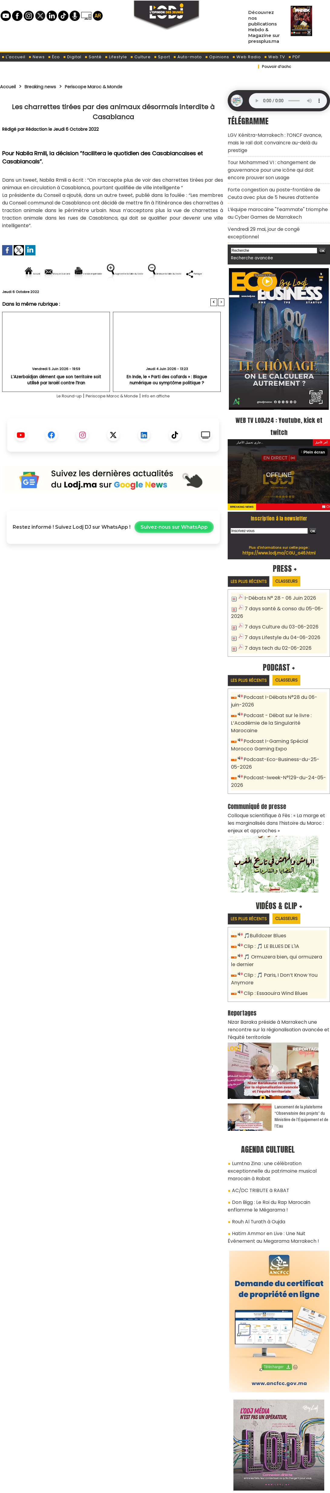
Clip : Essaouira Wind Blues (273, 944)
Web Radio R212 (288, 1459)
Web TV (274, 57)
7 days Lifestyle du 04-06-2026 (279, 607)
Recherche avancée (249, 230)
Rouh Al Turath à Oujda (256, 1154)
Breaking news (46, 86)
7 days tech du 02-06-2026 (275, 617)
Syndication (180, 1485)
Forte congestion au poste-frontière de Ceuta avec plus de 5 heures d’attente (277, 178)
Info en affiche (164, 416)
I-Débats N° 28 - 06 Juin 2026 (277, 570)
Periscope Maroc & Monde (108, 86)
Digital (72, 57)
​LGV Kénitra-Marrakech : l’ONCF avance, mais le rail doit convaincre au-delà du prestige (278, 137)
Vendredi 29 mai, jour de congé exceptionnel (275, 210)
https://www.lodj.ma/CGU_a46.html (279, 524)
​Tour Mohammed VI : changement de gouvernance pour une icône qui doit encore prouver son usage (275, 158)
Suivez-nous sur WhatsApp (174, 548)
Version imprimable (116, 273)
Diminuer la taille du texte (97, 294)
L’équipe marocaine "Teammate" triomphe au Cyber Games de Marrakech (277, 196)
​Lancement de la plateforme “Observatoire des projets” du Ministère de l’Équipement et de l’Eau (301, 1063)
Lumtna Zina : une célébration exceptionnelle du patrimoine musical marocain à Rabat (278, 1112)
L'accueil (13, 57)
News (36, 57)
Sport (162, 57)
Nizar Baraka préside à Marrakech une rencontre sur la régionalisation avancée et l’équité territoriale (278, 978)
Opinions (217, 57)
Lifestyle (116, 57)
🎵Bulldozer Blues (263, 890)
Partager (152, 294)
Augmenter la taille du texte (185, 273)
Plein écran (315, 424)
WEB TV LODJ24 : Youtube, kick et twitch (279, 398)
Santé (93, 57)
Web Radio (246, 57)
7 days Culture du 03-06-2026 (278, 597)
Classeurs (293, 553)
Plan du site (149, 1485)
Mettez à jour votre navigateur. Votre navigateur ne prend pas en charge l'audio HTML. (288, 100)
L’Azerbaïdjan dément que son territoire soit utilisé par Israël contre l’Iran (56, 400)
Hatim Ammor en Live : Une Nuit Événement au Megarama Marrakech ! (276, 1167)
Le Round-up (61, 416)
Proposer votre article (124, 1457)
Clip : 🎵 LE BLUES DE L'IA (269, 900)
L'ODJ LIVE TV (204, 1457)
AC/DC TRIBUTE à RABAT (257, 1126)
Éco (54, 57)
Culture (140, 57)
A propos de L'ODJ (43, 1457)
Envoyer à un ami (58, 273)
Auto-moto (187, 57)
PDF (294, 57)
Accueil (9, 86)
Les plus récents (251, 553)
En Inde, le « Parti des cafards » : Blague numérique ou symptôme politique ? (166, 400)
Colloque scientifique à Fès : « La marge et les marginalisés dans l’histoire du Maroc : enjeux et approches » (278, 778)
